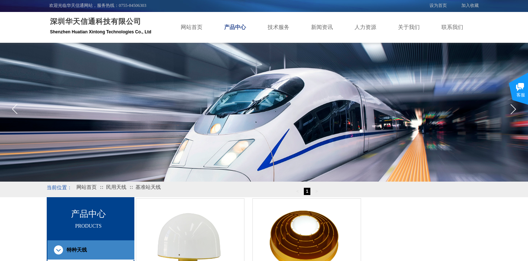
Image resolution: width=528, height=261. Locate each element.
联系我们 (452, 27)
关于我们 (409, 27)
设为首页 (438, 5)
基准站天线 (148, 187)
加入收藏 (470, 5)
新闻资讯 (322, 27)
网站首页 (191, 27)
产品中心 (235, 27)
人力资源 (365, 27)
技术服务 (278, 27)
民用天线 (116, 187)
